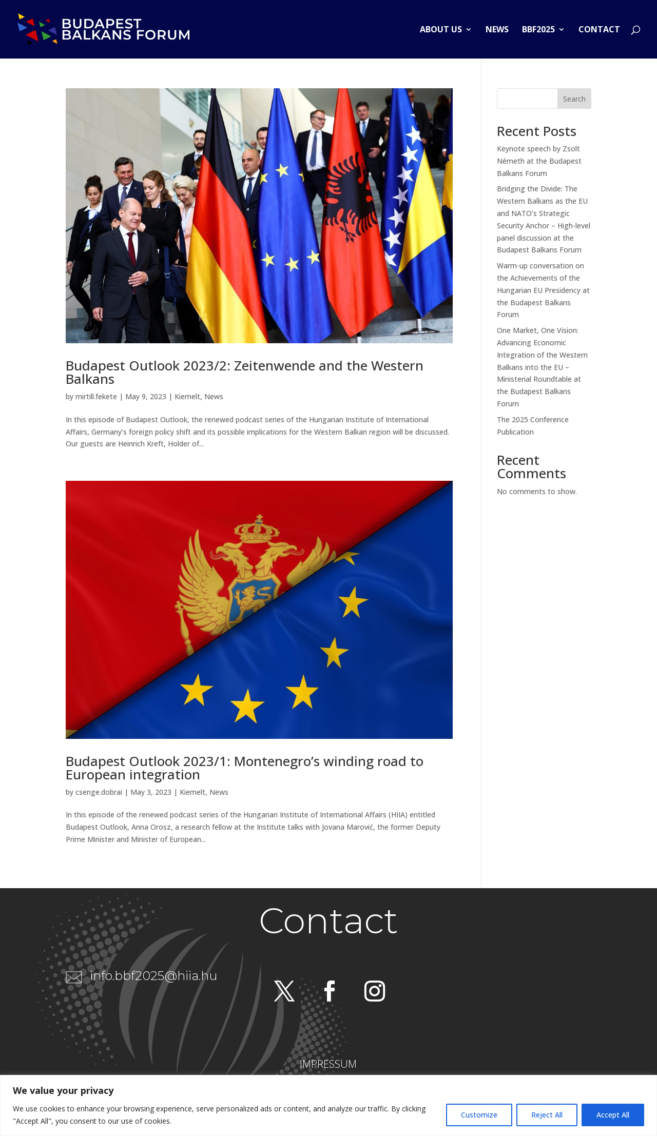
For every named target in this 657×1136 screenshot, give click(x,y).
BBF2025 (538, 30)
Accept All (612, 1115)
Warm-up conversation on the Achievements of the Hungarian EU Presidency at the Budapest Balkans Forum (543, 290)
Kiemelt (187, 396)
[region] (328, 1105)
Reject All (547, 1115)
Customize (479, 1115)
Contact (599, 30)
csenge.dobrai (98, 792)
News (497, 30)
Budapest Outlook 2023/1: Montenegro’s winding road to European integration (244, 768)
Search (574, 99)
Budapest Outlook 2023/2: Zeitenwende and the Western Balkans (244, 372)
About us (441, 30)
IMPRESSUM (328, 1064)
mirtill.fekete (96, 396)
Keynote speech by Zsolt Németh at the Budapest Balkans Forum (539, 161)
